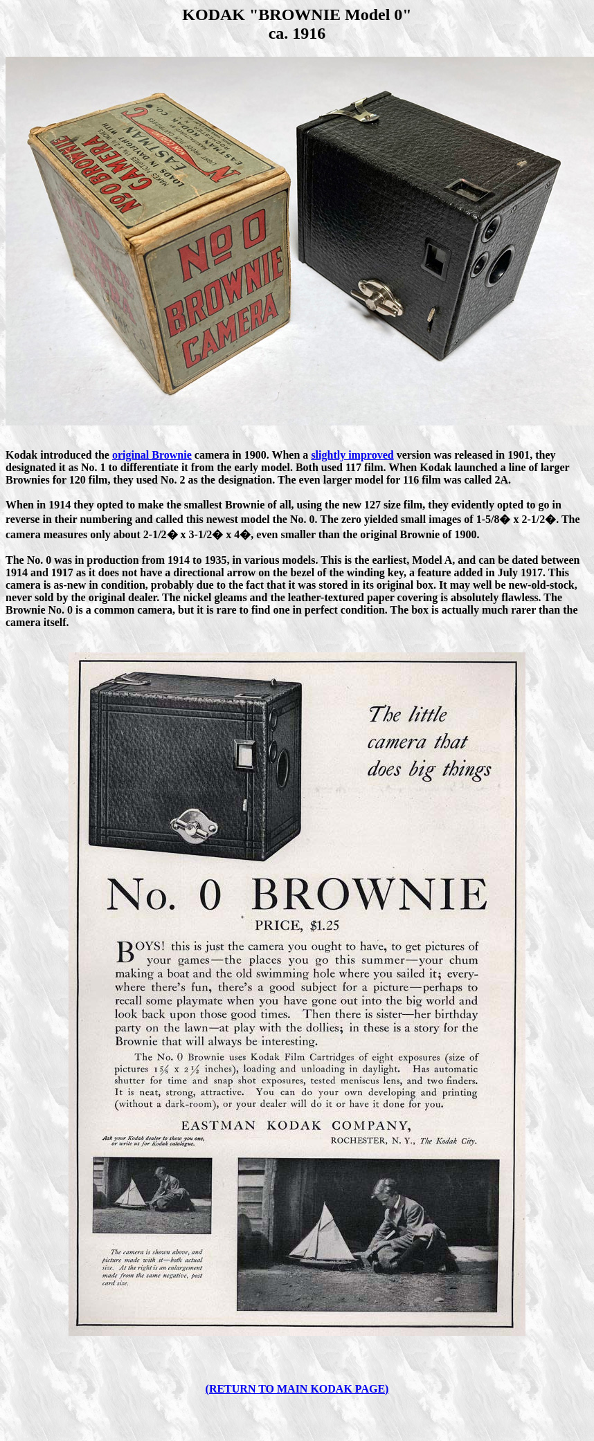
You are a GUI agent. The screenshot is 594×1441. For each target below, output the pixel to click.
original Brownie (152, 455)
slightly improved (352, 455)
